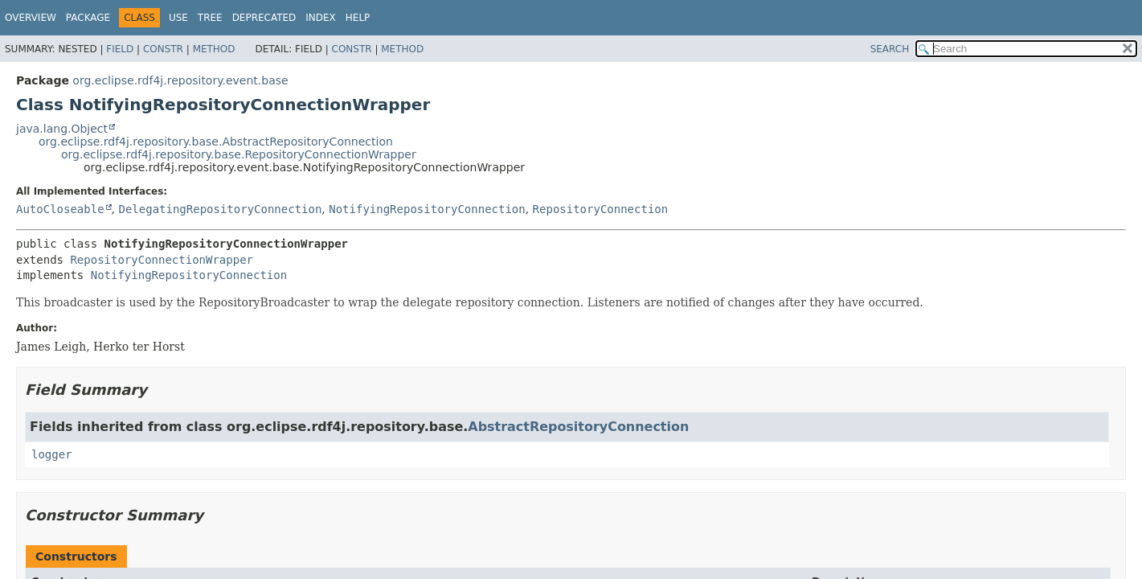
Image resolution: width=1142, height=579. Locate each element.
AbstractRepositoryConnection (578, 426)
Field (119, 49)
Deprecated (264, 17)
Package (88, 17)
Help (358, 17)
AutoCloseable (60, 209)
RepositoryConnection (601, 209)
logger (51, 454)
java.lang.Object (62, 128)
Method (214, 49)
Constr (163, 49)
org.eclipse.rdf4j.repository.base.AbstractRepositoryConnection (216, 141)
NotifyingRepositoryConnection (427, 209)
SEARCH (890, 49)
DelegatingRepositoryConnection (219, 209)
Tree (210, 17)
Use (178, 17)
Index (320, 17)
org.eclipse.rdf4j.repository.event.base (180, 80)
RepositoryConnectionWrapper (161, 259)
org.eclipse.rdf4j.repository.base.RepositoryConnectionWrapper (238, 154)
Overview (30, 17)
